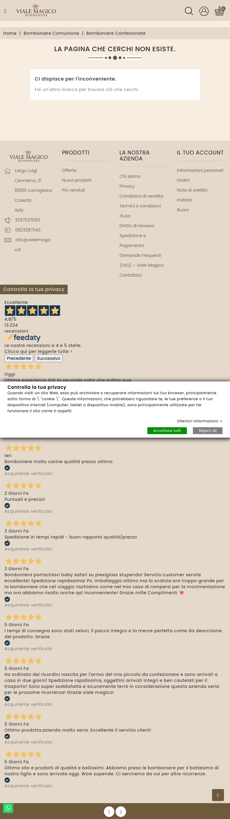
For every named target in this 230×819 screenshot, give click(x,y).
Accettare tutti (167, 430)
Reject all (208, 430)
